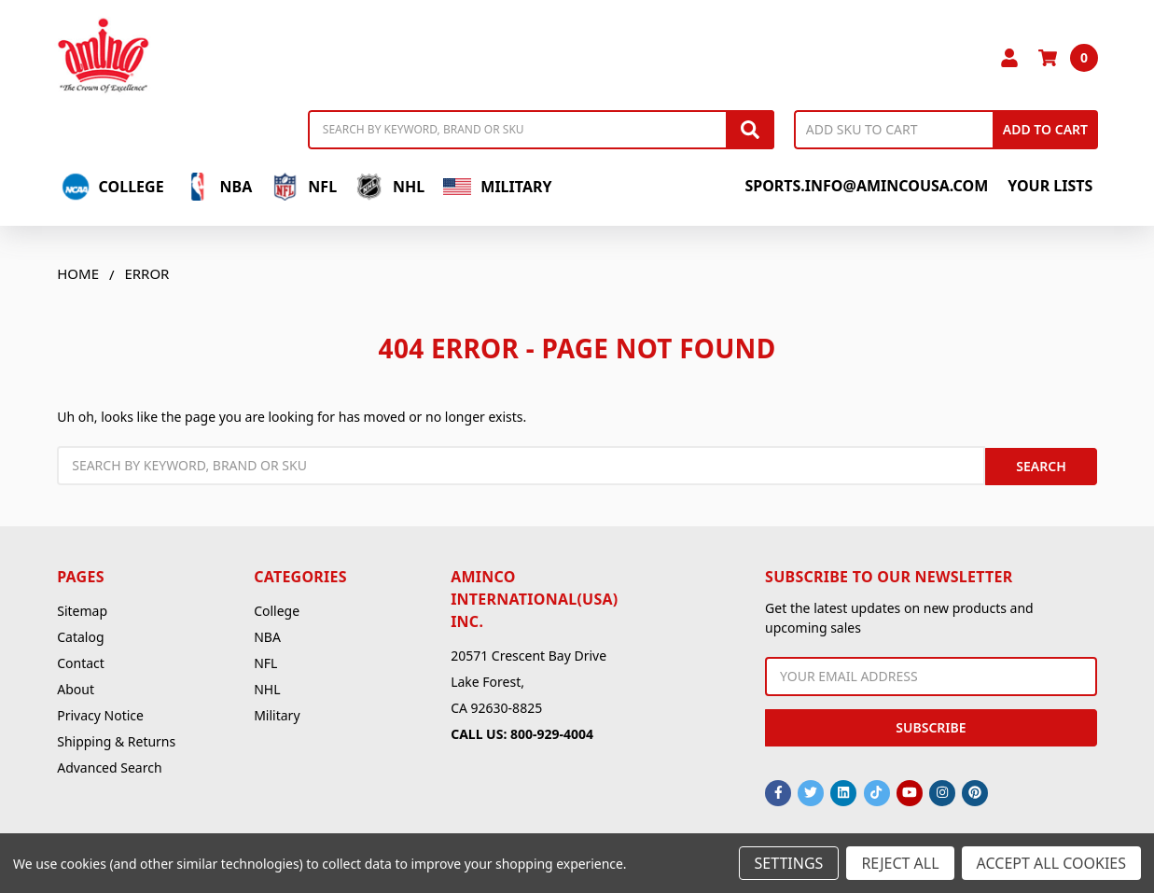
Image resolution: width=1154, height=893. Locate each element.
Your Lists (1050, 185)
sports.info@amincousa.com (866, 185)
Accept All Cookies (1051, 863)
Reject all (899, 863)
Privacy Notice (100, 712)
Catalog (80, 634)
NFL (304, 187)
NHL (389, 187)
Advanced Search (109, 765)
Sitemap (82, 608)
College (113, 187)
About (75, 686)
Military (497, 186)
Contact (80, 660)
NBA (218, 187)
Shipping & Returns (116, 738)
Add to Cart (1045, 129)
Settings (789, 863)
